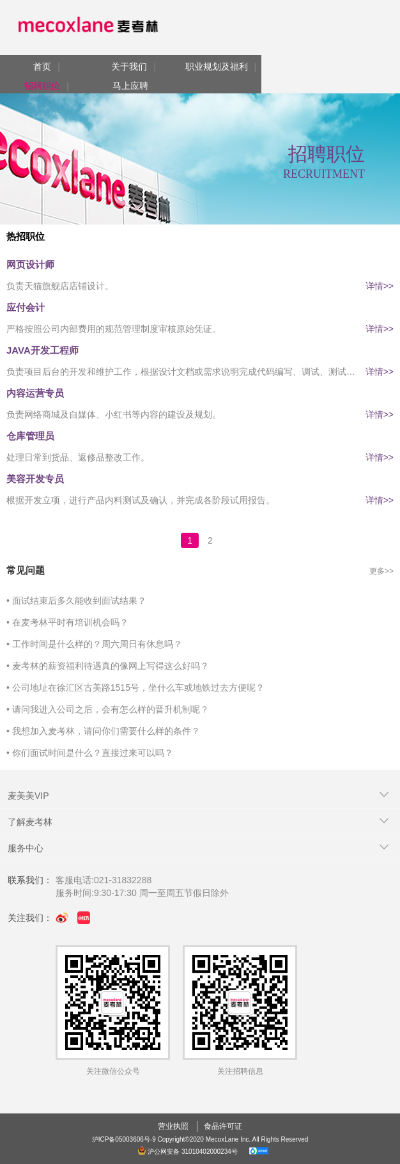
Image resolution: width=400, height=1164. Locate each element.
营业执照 (173, 1126)
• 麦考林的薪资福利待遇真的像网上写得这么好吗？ (107, 666)
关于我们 (129, 66)
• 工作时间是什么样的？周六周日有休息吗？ (94, 644)
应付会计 (25, 307)
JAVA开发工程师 (42, 350)
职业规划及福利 (216, 66)
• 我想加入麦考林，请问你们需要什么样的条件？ (103, 731)
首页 (42, 66)
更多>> (381, 571)
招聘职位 (42, 86)
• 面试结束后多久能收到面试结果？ (76, 600)
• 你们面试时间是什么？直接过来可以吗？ (89, 753)
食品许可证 (223, 1126)
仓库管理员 (30, 435)
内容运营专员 (35, 393)
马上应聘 (130, 86)
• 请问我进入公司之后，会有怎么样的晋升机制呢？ (107, 709)
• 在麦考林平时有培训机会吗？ (67, 622)
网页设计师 (30, 264)
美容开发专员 (35, 478)
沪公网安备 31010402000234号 (188, 1151)
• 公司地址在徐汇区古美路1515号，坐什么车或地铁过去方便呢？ (135, 687)
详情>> (379, 286)
